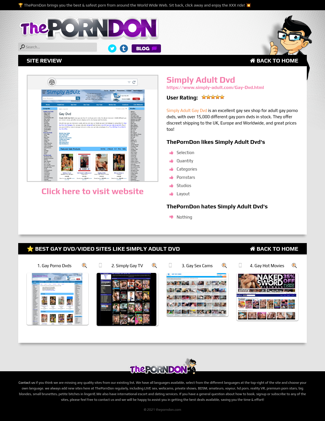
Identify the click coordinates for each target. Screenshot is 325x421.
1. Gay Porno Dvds (54, 265)
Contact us (26, 383)
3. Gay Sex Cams (197, 265)
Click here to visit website (93, 191)
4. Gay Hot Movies (267, 265)
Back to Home (274, 60)
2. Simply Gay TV (127, 265)
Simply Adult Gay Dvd (187, 110)
